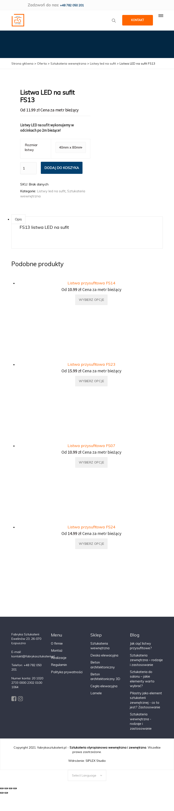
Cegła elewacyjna (103, 686)
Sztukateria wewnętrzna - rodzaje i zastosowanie (141, 721)
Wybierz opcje (91, 300)
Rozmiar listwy (31, 147)
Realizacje (58, 657)
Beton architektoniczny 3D (105, 676)
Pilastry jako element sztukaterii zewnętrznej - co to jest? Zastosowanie (146, 700)
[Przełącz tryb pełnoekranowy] (10, 788)
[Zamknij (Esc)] (2, 788)
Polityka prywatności (67, 672)
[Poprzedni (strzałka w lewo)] (2, 792)
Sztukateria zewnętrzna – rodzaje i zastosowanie (146, 660)
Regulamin (59, 664)
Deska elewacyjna (104, 655)
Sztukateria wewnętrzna (99, 645)
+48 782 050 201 (72, 5)
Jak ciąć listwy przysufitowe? (141, 645)
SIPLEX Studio (96, 760)
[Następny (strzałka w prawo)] (6, 792)
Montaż (57, 650)
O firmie (57, 643)
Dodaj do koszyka (61, 167)
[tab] (18, 219)
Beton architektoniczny (102, 664)
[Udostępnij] (6, 788)
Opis (18, 219)
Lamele (96, 693)
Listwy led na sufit (51, 191)
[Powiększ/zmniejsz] (15, 788)
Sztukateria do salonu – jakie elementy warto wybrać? (142, 678)
